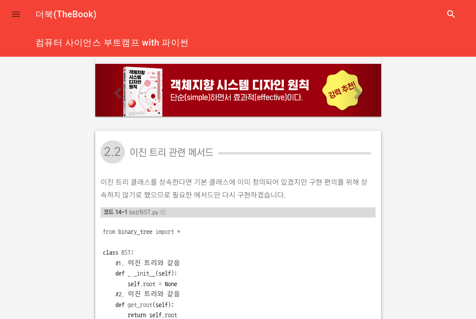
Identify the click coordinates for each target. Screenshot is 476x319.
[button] (16, 14)
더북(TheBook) (66, 14)
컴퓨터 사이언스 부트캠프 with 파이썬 (112, 42)
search (451, 14)
